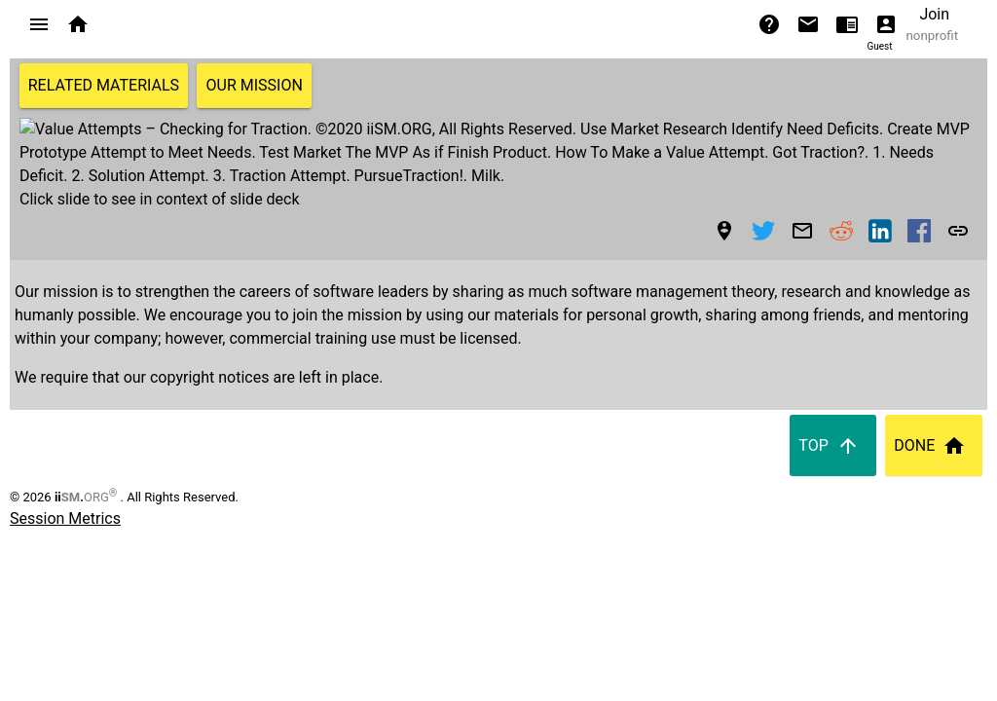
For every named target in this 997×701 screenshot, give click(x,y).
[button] (38, 24)
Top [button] (832, 399)
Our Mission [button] (254, 85)
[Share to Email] (802, 184)
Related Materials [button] (103, 85)
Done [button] (934, 399)
